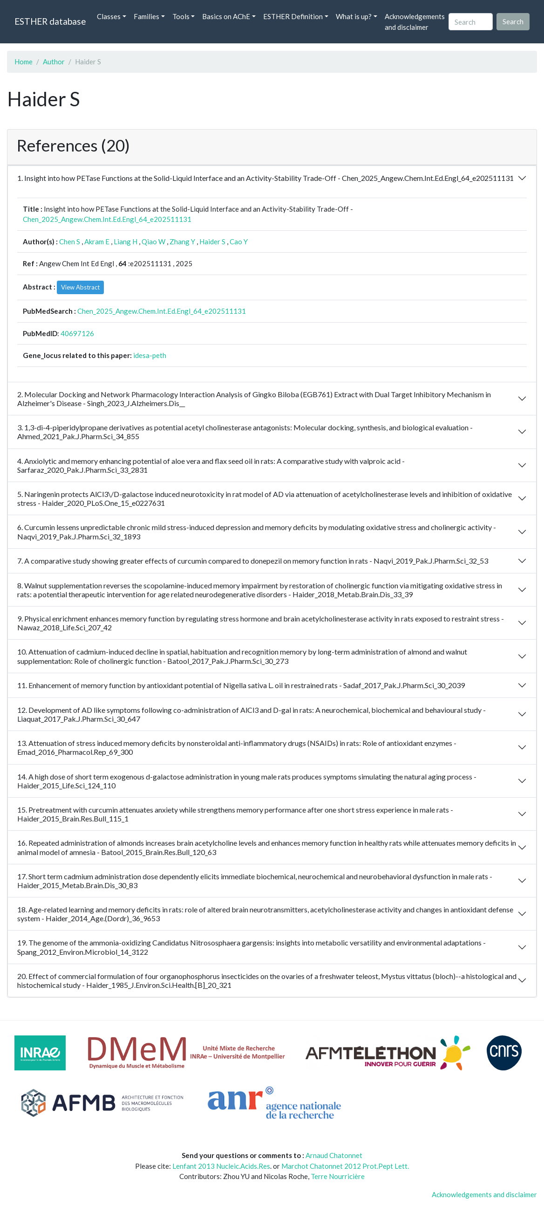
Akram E (96, 241)
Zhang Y (182, 241)
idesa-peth (149, 355)
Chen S (69, 241)
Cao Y (239, 241)
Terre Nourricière (338, 1176)
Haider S (212, 241)
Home (23, 61)
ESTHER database (50, 21)
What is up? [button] (354, 16)
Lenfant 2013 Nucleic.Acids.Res (221, 1166)
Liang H (125, 241)
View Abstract (80, 287)
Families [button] (146, 16)
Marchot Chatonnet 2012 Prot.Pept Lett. (345, 1166)
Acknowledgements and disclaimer (415, 21)
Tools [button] (181, 16)
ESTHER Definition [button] (293, 16)
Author (54, 61)
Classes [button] (109, 16)
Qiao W (153, 241)
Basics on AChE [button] (226, 16)
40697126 (77, 333)
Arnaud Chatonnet (334, 1155)
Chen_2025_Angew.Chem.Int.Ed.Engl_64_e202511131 (107, 219)
